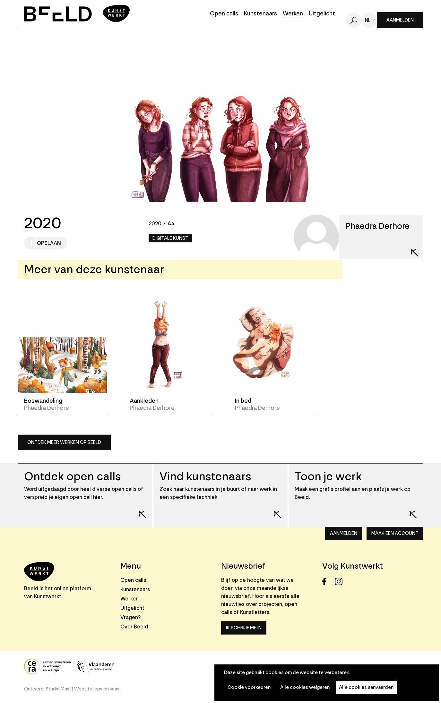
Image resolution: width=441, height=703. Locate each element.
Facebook (327, 581)
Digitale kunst (170, 238)
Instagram (340, 581)
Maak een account (395, 533)
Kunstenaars (260, 14)
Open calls (224, 14)
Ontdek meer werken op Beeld (64, 442)
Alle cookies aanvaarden (366, 687)
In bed (243, 401)
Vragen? (130, 617)
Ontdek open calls (72, 476)
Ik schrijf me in (244, 628)
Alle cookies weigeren (305, 687)
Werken (293, 14)
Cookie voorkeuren (249, 687)
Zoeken (353, 20)
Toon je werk (328, 476)
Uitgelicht (322, 14)
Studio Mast (58, 689)
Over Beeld (134, 626)
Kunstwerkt (47, 596)
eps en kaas (106, 689)
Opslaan (49, 243)
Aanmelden (400, 20)
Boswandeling (43, 401)
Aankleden (144, 401)
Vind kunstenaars (205, 476)
